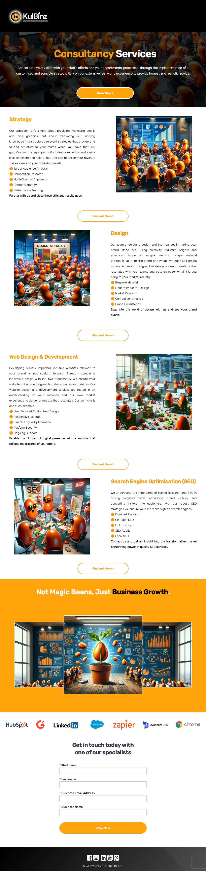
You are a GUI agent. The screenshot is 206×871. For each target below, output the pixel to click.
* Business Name (71, 807)
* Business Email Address (77, 793)
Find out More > (103, 216)
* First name (67, 765)
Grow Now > (105, 93)
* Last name (67, 779)
